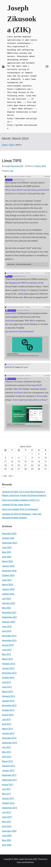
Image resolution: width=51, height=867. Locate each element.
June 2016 (7, 626)
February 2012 (8, 766)
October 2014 (8, 677)
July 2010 (6, 812)
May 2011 (6, 794)
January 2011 (8, 798)
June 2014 (7, 687)
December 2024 (9, 571)
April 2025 (6, 557)
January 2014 (8, 701)
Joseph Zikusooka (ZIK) (21, 19)
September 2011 (9, 780)
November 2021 (9, 612)
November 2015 (9, 640)
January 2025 (8, 566)
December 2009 (9, 831)
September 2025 (9, 543)
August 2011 (8, 784)
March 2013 (7, 729)
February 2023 (8, 603)
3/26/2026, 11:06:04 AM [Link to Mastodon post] (23, 310)
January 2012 (8, 770)
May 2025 (6, 552)
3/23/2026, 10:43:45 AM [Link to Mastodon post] (23, 378)
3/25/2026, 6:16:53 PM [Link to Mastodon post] (24, 364)
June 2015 (7, 650)
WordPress (29, 862)
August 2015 (8, 645)
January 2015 (8, 668)
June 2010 (7, 817)
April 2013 (6, 724)
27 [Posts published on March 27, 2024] (19, 469)
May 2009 (6, 840)
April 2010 (6, 826)
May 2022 (6, 608)
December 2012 (9, 738)
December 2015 (9, 636)
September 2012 (9, 743)
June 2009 (7, 835)
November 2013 (9, 705)
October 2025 (8, 538)
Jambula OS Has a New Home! (16, 504)
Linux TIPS (11, 160)
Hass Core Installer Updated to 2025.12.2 (20, 500)
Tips (11, 171)
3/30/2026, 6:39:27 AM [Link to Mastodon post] (19, 276)
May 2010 (6, 822)
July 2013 (6, 719)
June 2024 (7, 580)
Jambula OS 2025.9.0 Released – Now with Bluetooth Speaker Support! (21, 516)
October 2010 (8, 803)
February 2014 (8, 696)
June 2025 (7, 547)
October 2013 (8, 710)
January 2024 (8, 589)
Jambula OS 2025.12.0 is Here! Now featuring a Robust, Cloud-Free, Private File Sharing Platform (24, 494)
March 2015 (7, 659)
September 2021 (9, 617)
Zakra (19, 862)
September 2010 (9, 808)
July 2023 (6, 598)
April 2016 (6, 631)
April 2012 (6, 756)
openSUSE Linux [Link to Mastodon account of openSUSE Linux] (10, 310)
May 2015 (6, 654)
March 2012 (7, 761)
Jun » (10, 476)
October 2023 (8, 594)
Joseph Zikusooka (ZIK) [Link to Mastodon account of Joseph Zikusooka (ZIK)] (11, 176)
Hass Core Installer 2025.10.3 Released (20, 509)
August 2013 (8, 715)
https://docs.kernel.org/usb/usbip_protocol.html (27, 190)
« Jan (4, 476)
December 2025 (9, 533)
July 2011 (6, 789)
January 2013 (8, 733)
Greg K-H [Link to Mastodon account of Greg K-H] (9, 180)
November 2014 (9, 673)
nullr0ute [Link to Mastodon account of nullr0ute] (9, 276)
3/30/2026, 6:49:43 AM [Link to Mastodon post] (19, 179)
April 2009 (6, 845)
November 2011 (9, 775)
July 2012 (6, 747)
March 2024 (7, 584)
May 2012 (6, 752)
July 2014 (6, 682)
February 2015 (8, 664)
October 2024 (8, 575)
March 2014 (7, 691)
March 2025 (7, 561)
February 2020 (8, 622)
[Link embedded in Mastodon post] (27, 264)
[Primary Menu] (47, 66)
